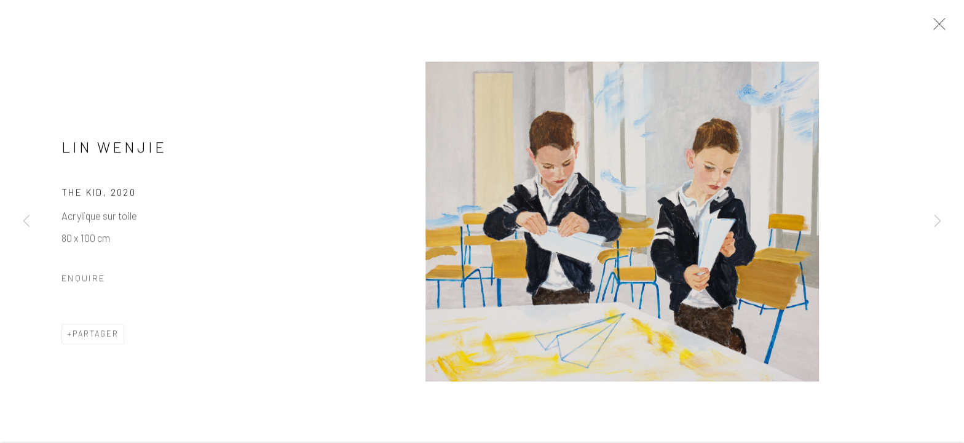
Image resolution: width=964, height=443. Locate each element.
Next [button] (937, 221)
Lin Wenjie (114, 149)
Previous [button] (26, 221)
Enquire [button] (83, 279)
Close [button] (936, 27)
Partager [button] (96, 335)
